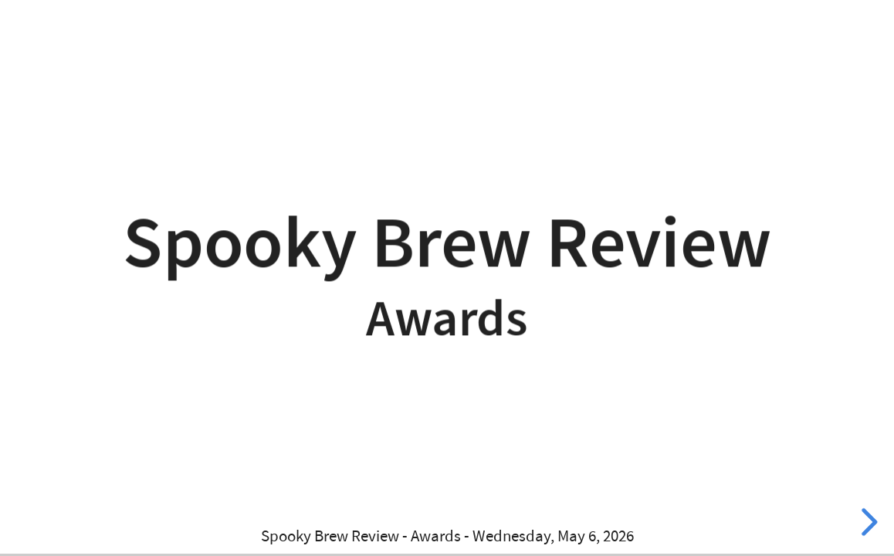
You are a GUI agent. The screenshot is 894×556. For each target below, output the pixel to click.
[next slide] (867, 522)
